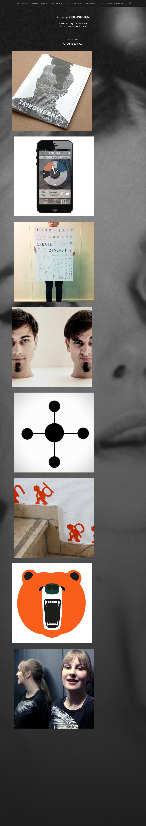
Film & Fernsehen (72, 17)
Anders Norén (78, 816)
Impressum (91, 3)
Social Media (73, 3)
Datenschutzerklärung (112, 3)
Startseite (22, 3)
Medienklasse (38, 3)
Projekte (55, 3)
